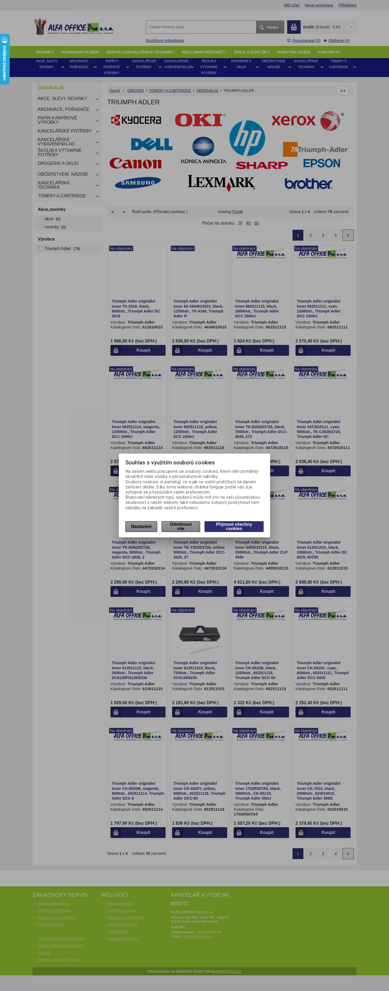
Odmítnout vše (181, 526)
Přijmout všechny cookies (234, 526)
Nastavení (141, 526)
